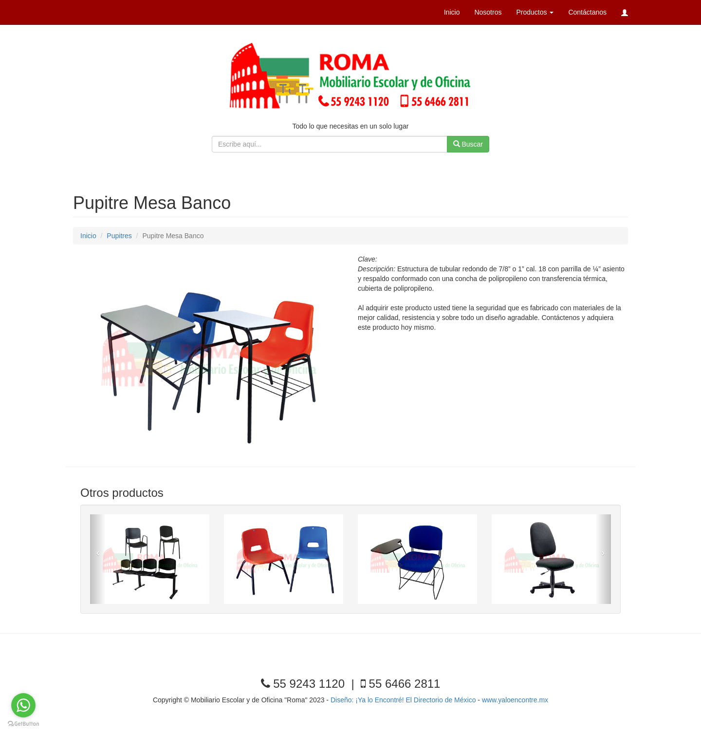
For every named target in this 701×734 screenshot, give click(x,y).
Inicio (452, 12)
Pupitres (119, 236)
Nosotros (487, 12)
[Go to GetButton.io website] (23, 724)
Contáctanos (587, 12)
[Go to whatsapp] (23, 705)
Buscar (468, 144)
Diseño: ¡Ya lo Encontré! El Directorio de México (404, 700)
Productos (534, 12)
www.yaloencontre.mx (515, 700)
